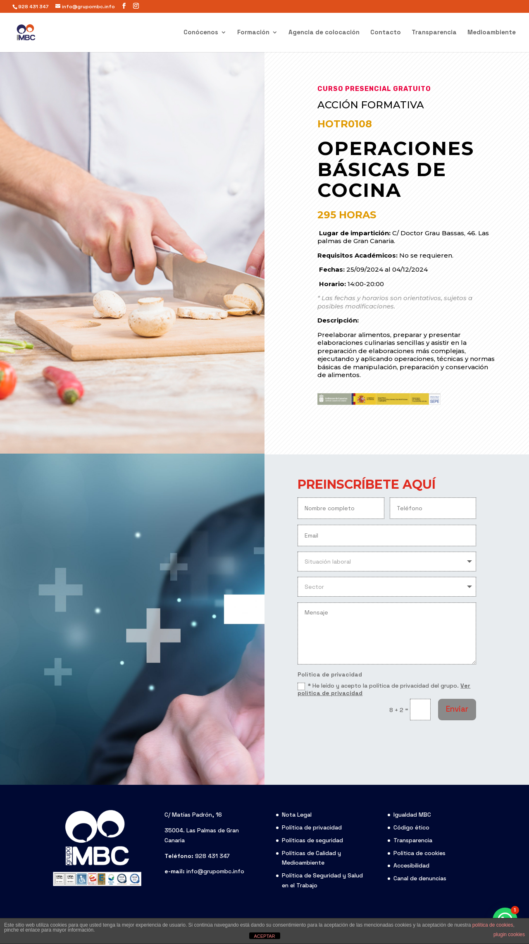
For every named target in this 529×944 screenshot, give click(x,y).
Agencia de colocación (324, 32)
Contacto (385, 32)
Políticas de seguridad (312, 840)
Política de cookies (419, 853)
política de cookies (492, 925)
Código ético (411, 827)
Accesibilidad (411, 865)
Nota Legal (297, 814)
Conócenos (200, 32)
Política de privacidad (312, 827)
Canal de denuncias (419, 878)
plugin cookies (509, 934)
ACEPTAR (264, 936)
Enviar (457, 709)
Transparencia (434, 32)
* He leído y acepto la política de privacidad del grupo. (384, 689)
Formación (253, 32)
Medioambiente (491, 32)
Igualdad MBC (412, 814)
